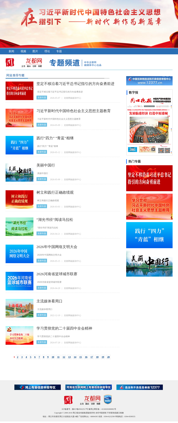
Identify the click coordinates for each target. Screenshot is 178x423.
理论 (47, 51)
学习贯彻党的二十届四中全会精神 (64, 328)
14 (75, 357)
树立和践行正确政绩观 (55, 192)
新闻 (11, 51)
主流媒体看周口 (49, 301)
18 (97, 357)
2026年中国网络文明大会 (56, 247)
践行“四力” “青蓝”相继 (55, 138)
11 (58, 357)
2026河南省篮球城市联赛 (56, 274)
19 (103, 357)
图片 (35, 51)
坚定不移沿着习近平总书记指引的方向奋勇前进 (75, 84)
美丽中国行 (45, 165)
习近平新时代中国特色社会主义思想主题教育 (73, 111)
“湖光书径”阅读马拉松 (54, 220)
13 (69, 357)
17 (91, 357)
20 (108, 357)
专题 (59, 51)
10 (53, 357)
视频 (23, 51)
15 (80, 357)
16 (86, 357)
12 (64, 357)
